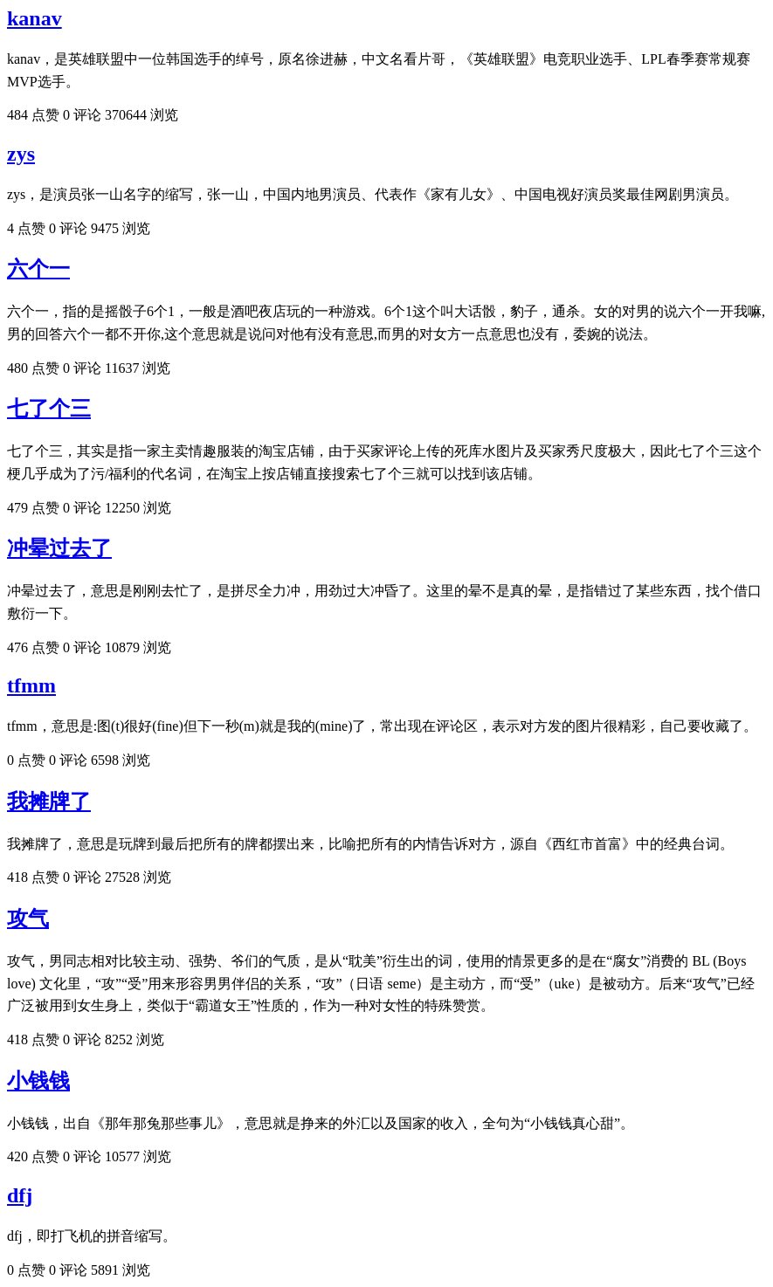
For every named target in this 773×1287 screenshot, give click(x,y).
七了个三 (49, 408)
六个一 (38, 269)
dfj (19, 1195)
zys (21, 153)
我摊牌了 (49, 801)
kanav (34, 18)
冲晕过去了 (59, 548)
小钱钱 (38, 1081)
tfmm (31, 685)
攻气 (28, 918)
